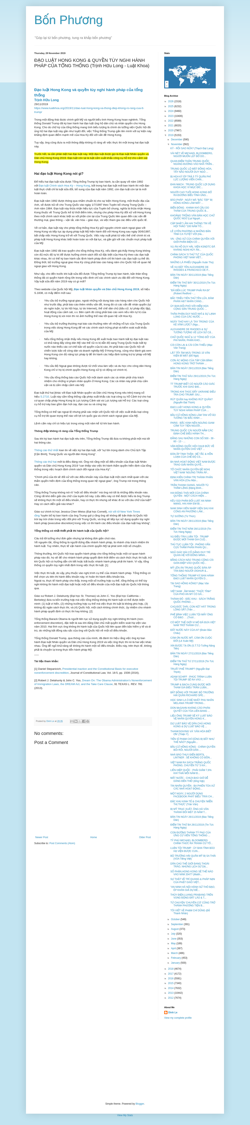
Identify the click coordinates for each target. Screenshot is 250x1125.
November (177, 144)
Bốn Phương (68, 20)
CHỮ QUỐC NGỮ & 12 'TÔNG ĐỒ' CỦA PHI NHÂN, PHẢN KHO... (192, 338)
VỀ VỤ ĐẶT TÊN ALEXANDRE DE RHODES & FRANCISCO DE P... (190, 268)
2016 (171, 978)
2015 (171, 983)
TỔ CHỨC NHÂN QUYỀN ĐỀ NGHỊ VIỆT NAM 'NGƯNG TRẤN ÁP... (190, 471)
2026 (171, 101)
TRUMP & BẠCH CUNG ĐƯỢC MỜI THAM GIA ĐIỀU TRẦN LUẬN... (190, 686)
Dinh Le (50, 721)
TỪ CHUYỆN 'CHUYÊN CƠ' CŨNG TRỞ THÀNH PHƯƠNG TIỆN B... (192, 904)
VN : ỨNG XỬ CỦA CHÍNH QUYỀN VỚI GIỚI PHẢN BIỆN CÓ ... (192, 240)
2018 (171, 968)
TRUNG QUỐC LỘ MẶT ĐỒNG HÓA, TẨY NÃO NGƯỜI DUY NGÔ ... (191, 170)
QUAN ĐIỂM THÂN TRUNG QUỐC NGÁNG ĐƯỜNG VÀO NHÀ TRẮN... (192, 162)
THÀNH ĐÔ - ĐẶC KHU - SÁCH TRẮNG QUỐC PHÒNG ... (192, 600)
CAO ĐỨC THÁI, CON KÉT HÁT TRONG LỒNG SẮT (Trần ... (193, 608)
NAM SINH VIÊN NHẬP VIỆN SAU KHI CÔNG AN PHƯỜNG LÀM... (191, 510)
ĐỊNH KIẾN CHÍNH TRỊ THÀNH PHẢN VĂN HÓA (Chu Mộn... (191, 479)
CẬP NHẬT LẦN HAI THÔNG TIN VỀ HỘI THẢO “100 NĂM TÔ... (190, 225)
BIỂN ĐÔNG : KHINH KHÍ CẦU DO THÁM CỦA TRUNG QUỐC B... (189, 209)
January (175, 962)
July (173, 933)
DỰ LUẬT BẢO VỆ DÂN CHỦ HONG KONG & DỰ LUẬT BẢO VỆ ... (190, 725)
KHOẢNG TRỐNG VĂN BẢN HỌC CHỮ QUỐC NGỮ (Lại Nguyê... (192, 217)
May (173, 943)
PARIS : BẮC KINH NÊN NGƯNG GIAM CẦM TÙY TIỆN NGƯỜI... (192, 424)
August (175, 929)
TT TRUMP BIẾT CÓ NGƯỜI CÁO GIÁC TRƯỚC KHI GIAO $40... (192, 385)
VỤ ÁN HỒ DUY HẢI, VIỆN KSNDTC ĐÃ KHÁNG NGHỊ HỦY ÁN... (192, 248)
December (177, 139)
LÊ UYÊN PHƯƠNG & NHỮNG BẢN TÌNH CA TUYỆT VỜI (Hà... (190, 233)
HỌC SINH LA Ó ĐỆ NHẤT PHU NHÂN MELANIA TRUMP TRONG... (192, 701)
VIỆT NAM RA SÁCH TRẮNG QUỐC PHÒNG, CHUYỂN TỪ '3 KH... (190, 764)
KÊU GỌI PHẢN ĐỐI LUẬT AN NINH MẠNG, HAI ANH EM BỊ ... (190, 502)
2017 (171, 973)
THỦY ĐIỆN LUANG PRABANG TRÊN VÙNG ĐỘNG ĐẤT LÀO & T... (191, 896)
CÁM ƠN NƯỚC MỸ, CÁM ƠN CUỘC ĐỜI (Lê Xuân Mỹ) (191, 639)
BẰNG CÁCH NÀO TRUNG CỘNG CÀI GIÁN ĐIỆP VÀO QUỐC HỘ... (191, 561)
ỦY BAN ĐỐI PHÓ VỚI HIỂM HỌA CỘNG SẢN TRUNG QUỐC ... (189, 307)
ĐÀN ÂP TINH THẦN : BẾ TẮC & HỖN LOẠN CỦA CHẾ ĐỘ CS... (191, 455)
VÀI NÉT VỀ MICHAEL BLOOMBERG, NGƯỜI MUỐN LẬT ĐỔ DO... (191, 155)
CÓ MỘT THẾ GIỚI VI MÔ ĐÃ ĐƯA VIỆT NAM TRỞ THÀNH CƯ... (193, 624)
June (174, 938)
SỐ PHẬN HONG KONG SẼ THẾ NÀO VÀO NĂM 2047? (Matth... (191, 873)
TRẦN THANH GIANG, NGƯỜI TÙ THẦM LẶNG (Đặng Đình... (189, 486)
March (175, 953)
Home (93, 837)
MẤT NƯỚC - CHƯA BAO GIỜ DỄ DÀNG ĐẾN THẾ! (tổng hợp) (189, 779)
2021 (171, 125)
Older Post (145, 837)
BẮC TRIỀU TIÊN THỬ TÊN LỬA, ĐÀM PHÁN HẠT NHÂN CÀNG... (192, 300)
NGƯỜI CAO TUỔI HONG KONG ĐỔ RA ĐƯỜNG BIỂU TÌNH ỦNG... (191, 194)
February (176, 957)
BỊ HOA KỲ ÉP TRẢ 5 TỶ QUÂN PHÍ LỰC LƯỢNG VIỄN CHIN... (190, 178)
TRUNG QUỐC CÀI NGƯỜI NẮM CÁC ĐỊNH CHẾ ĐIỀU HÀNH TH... (191, 432)
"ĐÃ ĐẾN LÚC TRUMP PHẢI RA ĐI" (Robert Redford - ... (190, 292)
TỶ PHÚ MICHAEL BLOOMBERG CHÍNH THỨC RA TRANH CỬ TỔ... (191, 842)
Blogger (140, 1103)
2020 (171, 130)
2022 (171, 120)
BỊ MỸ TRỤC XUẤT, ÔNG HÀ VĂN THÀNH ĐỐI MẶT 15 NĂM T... (189, 810)
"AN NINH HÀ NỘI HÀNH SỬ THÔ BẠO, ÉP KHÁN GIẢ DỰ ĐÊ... (192, 888)
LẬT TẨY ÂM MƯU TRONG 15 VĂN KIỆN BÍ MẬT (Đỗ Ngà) (190, 354)
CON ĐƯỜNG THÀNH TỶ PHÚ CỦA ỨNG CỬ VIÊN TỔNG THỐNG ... (190, 834)
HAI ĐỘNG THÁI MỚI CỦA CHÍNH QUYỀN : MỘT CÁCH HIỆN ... (189, 494)
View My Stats (125, 1115)
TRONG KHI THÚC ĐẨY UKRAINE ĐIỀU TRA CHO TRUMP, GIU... (193, 393)
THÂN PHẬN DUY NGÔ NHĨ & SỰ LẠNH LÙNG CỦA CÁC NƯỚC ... (193, 315)
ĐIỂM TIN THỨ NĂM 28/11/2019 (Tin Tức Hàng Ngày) (190, 530)
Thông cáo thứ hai (45, 461)
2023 (171, 116)
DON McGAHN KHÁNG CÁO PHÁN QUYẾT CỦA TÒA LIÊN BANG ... (190, 709)
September (177, 924)
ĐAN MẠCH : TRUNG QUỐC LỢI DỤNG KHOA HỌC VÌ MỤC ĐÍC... (192, 186)
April (174, 948)
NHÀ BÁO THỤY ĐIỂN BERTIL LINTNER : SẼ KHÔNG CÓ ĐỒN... (191, 756)
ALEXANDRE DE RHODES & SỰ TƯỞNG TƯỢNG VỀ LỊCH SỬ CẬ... (191, 331)
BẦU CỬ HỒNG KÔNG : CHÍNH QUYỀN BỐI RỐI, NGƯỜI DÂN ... (192, 748)
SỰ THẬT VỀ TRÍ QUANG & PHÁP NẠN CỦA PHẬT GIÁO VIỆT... (192, 880)
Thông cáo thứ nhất (46, 450)
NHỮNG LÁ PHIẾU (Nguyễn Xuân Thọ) (192, 262)
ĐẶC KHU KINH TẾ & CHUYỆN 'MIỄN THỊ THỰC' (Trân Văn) (191, 803)
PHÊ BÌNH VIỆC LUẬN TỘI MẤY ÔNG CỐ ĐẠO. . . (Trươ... (191, 616)
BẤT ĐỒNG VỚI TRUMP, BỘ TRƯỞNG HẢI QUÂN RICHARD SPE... (192, 694)
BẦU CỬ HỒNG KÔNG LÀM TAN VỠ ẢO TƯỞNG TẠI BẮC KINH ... (193, 416)
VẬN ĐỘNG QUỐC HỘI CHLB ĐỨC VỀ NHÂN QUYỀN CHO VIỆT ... (192, 447)
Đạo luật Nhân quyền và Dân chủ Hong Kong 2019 (106, 289)
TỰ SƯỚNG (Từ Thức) (182, 516)
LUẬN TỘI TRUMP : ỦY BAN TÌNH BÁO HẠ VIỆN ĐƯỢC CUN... (192, 849)
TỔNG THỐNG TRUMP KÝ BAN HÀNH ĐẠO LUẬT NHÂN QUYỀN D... (192, 577)
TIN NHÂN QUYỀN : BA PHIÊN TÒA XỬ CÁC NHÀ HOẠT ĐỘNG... (192, 787)
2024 (171, 111)
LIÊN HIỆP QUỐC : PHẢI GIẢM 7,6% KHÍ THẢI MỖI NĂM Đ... (190, 771)
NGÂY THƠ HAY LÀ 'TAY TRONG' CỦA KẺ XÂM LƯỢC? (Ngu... (192, 323)
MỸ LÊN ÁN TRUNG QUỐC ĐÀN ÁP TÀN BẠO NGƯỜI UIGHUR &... (190, 569)
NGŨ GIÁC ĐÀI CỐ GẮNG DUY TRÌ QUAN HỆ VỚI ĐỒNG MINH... (190, 554)
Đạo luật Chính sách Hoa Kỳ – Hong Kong (64, 185)
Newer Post (41, 837)
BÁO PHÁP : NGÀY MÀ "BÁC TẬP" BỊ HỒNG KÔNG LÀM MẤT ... (191, 201)
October (175, 919)
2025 (171, 106)
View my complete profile (178, 1017)
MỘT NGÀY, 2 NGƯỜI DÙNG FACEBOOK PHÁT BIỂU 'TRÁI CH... (192, 795)
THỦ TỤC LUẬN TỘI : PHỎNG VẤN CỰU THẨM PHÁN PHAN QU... (190, 546)
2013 (171, 992)
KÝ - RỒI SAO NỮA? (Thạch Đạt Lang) (191, 148)
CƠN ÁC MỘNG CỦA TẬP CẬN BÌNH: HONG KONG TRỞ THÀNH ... (191, 362)
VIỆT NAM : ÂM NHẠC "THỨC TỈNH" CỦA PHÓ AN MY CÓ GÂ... (190, 593)
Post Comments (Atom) (62, 843)
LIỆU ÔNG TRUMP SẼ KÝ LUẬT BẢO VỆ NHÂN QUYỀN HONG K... (191, 717)
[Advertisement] (125, 1061)
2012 (171, 997)
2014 (171, 988)
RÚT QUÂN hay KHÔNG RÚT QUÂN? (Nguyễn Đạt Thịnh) (191, 401)
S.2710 (44, 396)
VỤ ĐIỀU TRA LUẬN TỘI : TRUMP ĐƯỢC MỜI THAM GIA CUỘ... (189, 538)
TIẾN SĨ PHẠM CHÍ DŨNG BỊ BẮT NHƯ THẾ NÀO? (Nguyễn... (192, 740)
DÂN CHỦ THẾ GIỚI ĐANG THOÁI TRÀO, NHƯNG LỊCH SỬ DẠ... (189, 865)
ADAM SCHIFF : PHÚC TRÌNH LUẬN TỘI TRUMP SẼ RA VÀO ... (191, 678)
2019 (171, 135)
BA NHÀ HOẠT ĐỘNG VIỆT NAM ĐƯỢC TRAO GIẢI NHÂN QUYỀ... (193, 463)
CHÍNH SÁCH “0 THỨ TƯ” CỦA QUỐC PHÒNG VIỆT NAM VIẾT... (191, 256)
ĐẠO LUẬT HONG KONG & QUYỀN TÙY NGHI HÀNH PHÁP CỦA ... (190, 409)
